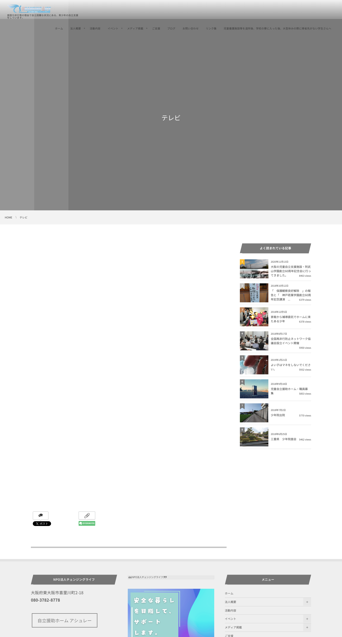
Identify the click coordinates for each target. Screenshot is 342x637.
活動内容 (95, 28)
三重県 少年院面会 (283, 439)
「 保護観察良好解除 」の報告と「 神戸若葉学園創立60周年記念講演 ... (291, 295)
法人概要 (75, 28)
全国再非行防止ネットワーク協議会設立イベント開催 (291, 341)
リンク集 (211, 28)
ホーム (59, 28)
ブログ (171, 28)
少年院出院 (278, 415)
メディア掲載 (135, 28)
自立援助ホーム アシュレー (65, 620)
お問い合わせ (190, 28)
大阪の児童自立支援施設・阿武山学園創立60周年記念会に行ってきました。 (291, 271)
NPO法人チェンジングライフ (147, 577)
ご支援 (156, 28)
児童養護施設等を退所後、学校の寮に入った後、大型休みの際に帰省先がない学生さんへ (277, 28)
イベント (113, 28)
